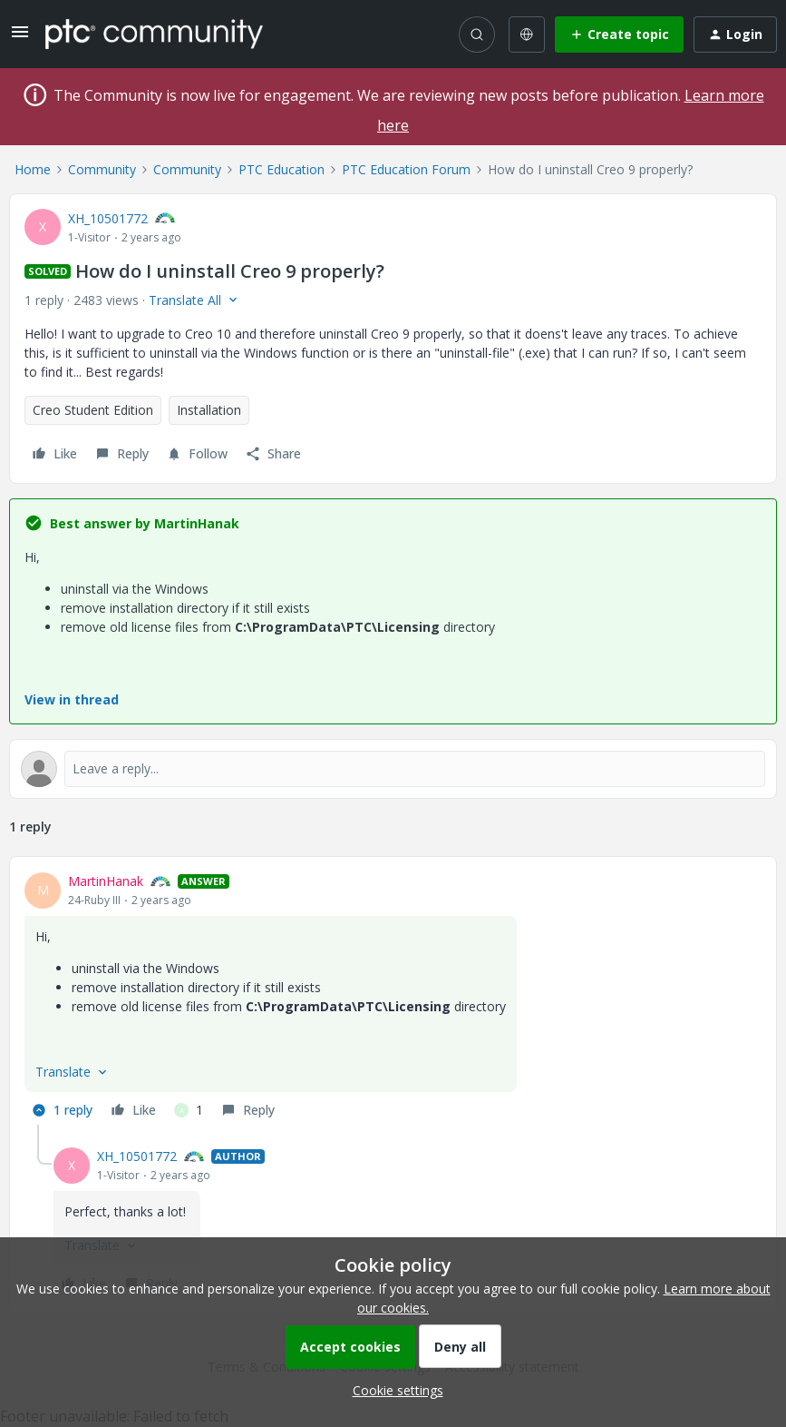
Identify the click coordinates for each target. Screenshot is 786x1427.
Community (102, 169)
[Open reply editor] (393, 769)
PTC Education (281, 169)
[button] (20, 37)
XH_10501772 (108, 218)
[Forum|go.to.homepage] (154, 33)
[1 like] (188, 1110)
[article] (393, 998)
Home (33, 169)
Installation (209, 409)
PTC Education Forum (406, 169)
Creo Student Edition (93, 409)
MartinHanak (105, 881)
